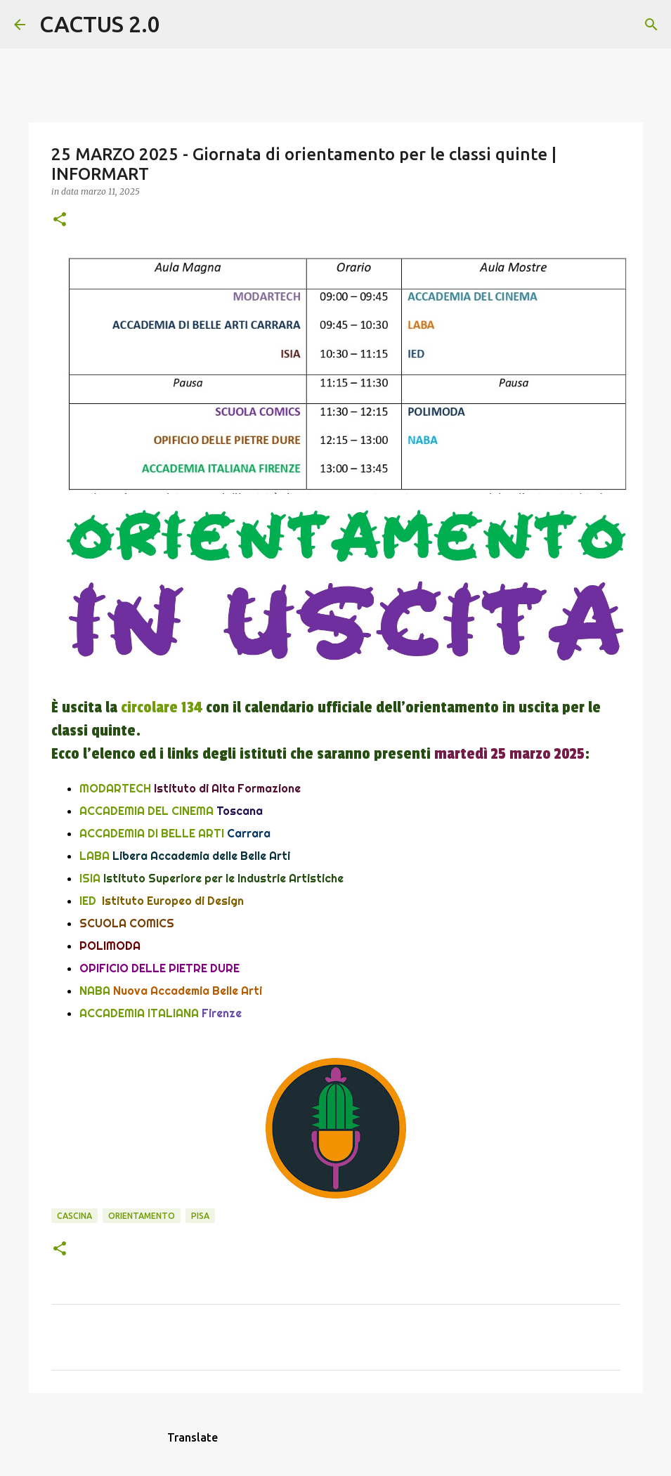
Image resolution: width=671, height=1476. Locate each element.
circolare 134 (161, 707)
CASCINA (74, 1215)
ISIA (89, 878)
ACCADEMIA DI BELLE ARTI (151, 833)
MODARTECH (116, 788)
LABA (94, 856)
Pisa (200, 1215)
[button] (59, 220)
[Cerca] (179, 24)
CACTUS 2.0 (99, 24)
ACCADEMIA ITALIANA (139, 1013)
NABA (94, 991)
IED (87, 901)
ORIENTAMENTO (141, 1215)
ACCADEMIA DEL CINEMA (146, 811)
